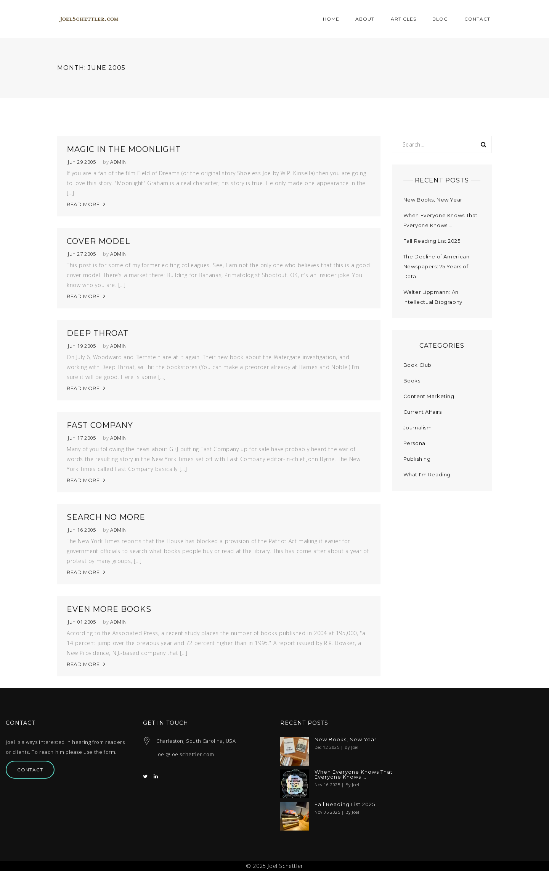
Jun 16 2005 (82, 529)
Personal (415, 443)
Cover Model (98, 241)
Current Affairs (422, 412)
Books (412, 380)
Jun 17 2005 (82, 438)
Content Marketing (428, 396)
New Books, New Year (432, 200)
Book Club (417, 365)
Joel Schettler (285, 865)
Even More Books (109, 609)
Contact (30, 770)
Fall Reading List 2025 (432, 241)
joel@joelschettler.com (185, 754)
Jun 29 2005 (82, 162)
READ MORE (83, 204)
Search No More (106, 517)
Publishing (417, 459)
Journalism (417, 427)
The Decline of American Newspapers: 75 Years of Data (436, 266)
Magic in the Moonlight (124, 149)
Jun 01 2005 (82, 621)
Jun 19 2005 (82, 346)
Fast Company (100, 425)
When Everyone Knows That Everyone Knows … (354, 774)
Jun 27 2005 (82, 254)
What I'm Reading (427, 474)
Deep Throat (97, 333)
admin (118, 162)
